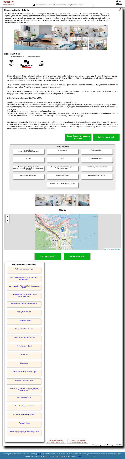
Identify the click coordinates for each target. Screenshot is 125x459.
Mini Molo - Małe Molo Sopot (24, 380)
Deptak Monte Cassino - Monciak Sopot (24, 303)
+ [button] (7, 217)
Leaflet (106, 249)
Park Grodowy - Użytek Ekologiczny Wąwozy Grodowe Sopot (24, 389)
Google (39, 454)
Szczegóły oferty (48, 256)
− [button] (7, 221)
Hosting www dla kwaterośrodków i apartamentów (78, 441)
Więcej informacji (106, 137)
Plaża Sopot (24, 363)
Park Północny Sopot (24, 397)
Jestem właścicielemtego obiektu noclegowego (55, 441)
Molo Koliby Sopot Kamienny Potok (24, 414)
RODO (79, 456)
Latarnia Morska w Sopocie (24, 329)
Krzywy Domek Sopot (24, 312)
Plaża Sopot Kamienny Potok (24, 406)
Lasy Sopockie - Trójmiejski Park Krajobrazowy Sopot (24, 287)
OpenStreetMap (115, 249)
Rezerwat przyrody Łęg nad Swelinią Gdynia (24, 431)
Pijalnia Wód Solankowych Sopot (24, 337)
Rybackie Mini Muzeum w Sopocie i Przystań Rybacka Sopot (24, 278)
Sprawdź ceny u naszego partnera (78, 137)
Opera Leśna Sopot (24, 320)
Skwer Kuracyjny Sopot (24, 346)
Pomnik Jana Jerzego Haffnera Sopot (24, 372)
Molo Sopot (24, 354)
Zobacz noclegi (77, 256)
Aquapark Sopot (24, 423)
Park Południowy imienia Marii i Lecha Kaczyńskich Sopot (24, 295)
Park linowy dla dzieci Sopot (24, 269)
